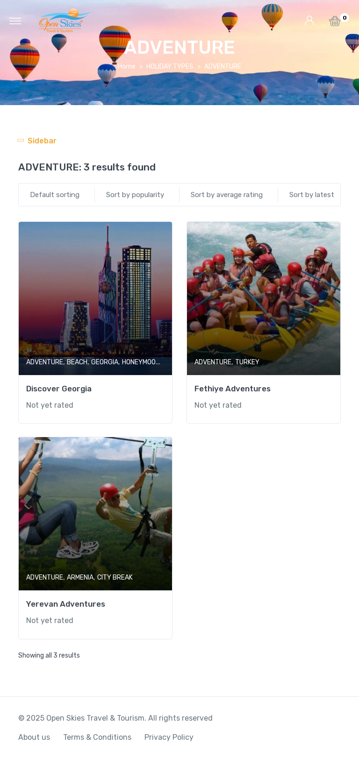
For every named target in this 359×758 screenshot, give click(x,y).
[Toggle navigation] (15, 20)
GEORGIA (104, 362)
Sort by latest (311, 195)
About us (34, 737)
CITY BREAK (115, 577)
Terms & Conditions (97, 737)
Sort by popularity (135, 195)
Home (127, 67)
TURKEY (247, 362)
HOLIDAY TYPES (170, 67)
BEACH (77, 362)
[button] (335, 23)
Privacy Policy (169, 737)
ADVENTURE (44, 362)
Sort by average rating (227, 195)
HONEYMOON (141, 362)
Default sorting (54, 195)
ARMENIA (80, 577)
